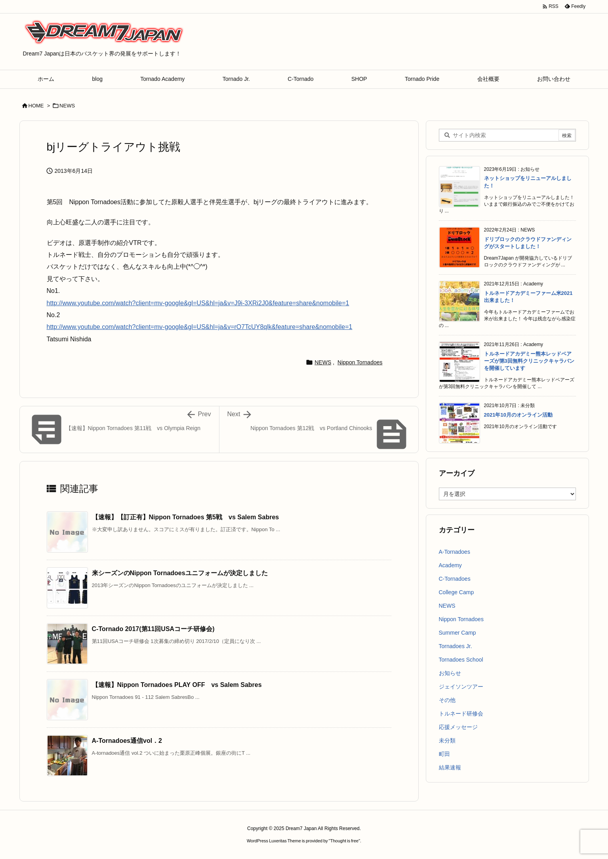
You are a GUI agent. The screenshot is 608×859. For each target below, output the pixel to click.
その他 (447, 700)
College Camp (456, 592)
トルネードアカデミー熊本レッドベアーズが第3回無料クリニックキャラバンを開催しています (529, 361)
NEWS (67, 106)
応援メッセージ (458, 727)
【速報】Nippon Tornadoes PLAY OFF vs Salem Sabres (177, 684)
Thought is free (344, 840)
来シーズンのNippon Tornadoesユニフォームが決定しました (180, 573)
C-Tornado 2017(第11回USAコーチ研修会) (153, 629)
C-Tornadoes (455, 579)
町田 (444, 754)
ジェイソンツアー (461, 686)
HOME (36, 106)
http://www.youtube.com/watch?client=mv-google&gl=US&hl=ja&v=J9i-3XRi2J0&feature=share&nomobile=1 (198, 303)
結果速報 (450, 767)
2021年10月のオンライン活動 (518, 415)
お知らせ (450, 673)
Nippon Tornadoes (359, 362)
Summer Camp (457, 632)
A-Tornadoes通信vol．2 (127, 740)
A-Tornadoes (454, 552)
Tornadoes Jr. (455, 646)
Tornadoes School (461, 659)
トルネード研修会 (461, 713)
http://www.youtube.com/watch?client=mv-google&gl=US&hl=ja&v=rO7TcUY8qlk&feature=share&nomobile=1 (200, 326)
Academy (450, 565)
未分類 (447, 740)
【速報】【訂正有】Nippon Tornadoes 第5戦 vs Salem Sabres (185, 517)
